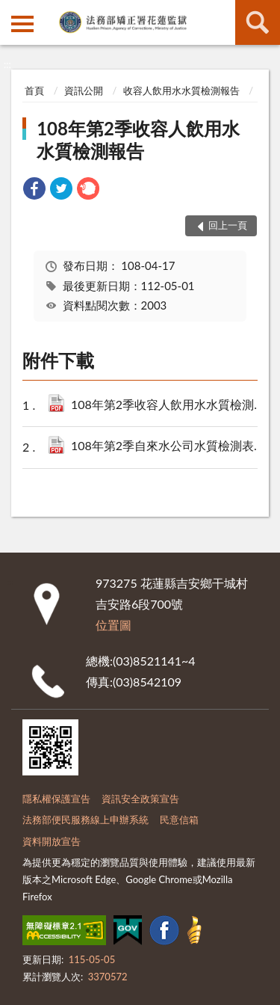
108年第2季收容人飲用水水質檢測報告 (138, 139)
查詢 (257, 22)
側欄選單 (22, 24)
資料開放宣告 (51, 841)
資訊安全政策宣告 (140, 799)
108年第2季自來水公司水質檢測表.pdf (171, 446)
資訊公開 (83, 90)
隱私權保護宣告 (56, 799)
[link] (34, 190)
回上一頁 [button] (227, 225)
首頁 (34, 90)
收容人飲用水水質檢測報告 (181, 90)
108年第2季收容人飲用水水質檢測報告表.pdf (171, 405)
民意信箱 (179, 820)
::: (12, 11)
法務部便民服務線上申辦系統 (85, 820)
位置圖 (113, 625)
